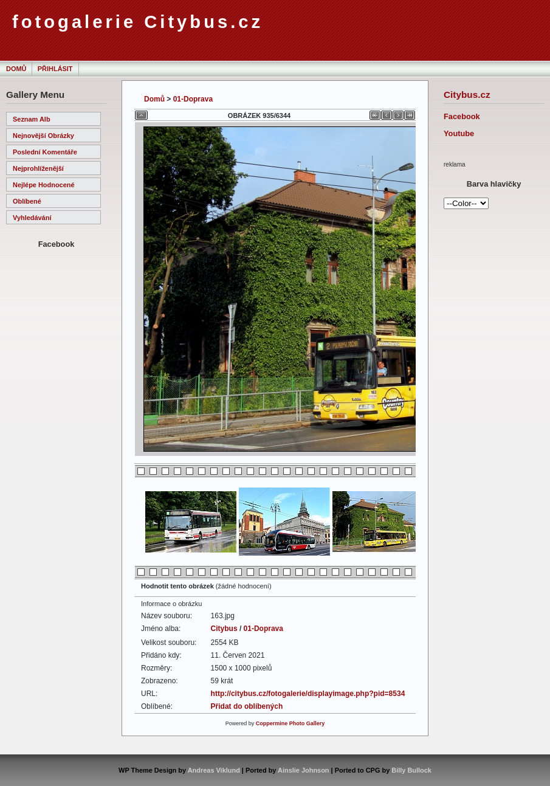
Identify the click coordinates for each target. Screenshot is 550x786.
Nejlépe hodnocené (44, 184)
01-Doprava (193, 99)
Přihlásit (55, 68)
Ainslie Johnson (303, 770)
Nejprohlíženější (38, 168)
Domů (16, 68)
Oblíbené (27, 201)
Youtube (459, 133)
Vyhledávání (32, 217)
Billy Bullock (411, 770)
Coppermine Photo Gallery (290, 723)
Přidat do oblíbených (247, 706)
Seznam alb (31, 119)
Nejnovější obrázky (43, 135)
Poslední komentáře (45, 152)
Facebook (462, 116)
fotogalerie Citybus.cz (137, 22)
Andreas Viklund (214, 770)
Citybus (224, 628)
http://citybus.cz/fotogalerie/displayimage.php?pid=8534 (308, 693)
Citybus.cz (467, 94)
